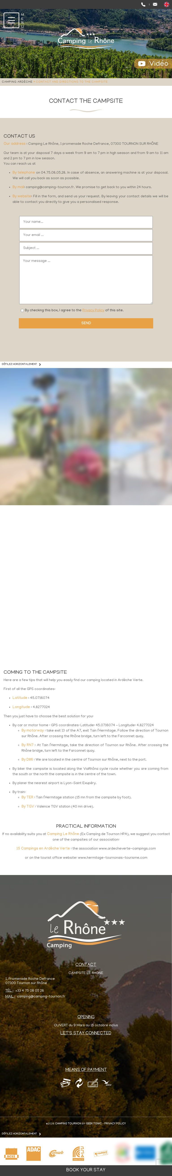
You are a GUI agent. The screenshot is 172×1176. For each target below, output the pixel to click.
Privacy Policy (93, 311)
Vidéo (158, 64)
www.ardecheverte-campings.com (127, 849)
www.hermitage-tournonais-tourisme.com (112, 858)
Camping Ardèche (17, 82)
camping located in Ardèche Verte (114, 680)
